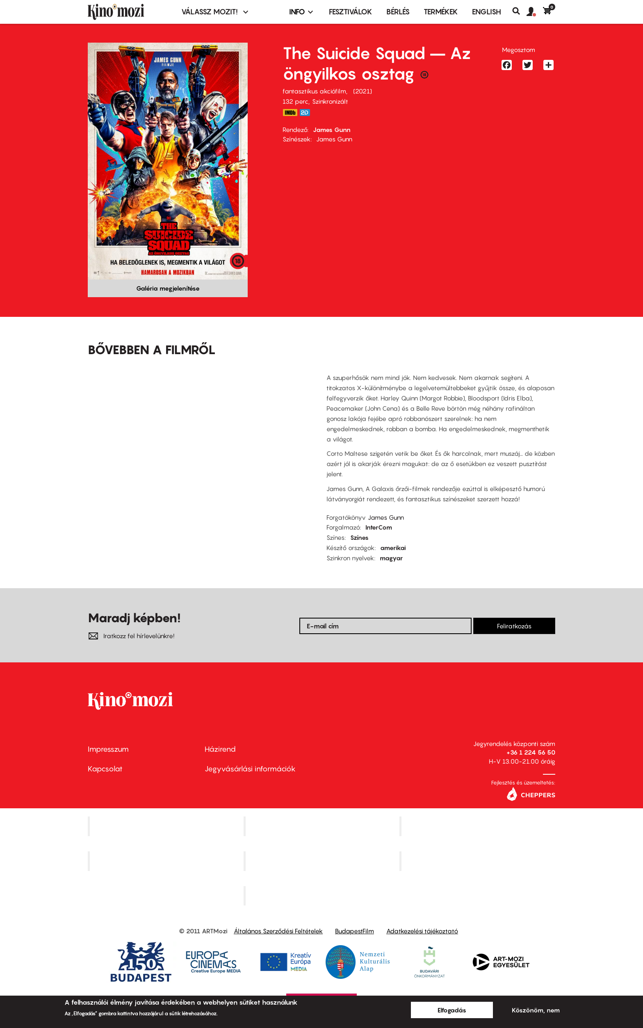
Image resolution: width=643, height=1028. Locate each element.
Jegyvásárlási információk (250, 768)
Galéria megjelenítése (168, 288)
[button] (535, 12)
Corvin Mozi (167, 825)
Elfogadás (452, 1010)
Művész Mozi (478, 825)
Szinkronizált (330, 101)
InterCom (378, 527)
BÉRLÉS (398, 11)
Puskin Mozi (166, 860)
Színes (359, 537)
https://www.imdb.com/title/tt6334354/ (290, 112)
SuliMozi (322, 860)
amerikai (393, 547)
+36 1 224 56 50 (530, 752)
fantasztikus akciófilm (314, 91)
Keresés (519, 11)
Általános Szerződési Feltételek (278, 931)
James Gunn (332, 129)
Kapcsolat (105, 768)
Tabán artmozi (478, 860)
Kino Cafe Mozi (322, 825)
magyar (391, 558)
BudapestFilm (354, 931)
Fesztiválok (350, 11)
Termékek (441, 11)
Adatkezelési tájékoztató (422, 931)
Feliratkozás (514, 626)
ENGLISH (486, 11)
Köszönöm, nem (536, 1010)
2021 (362, 91)
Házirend (220, 749)
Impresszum (108, 749)
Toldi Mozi (322, 895)
